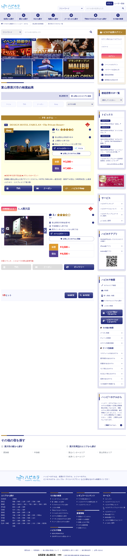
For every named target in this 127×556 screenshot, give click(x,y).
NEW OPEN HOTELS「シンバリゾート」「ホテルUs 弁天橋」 (111, 149)
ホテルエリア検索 (108, 285)
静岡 (23, 508)
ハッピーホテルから (111, 397)
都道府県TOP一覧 (110, 93)
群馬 (45, 500)
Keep (56, 104)
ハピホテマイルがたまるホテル (110, 321)
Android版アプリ (111, 251)
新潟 (13, 503)
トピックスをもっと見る (115, 164)
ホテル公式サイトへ (62, 148)
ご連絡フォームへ (110, 425)
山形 (23, 497)
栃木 (35, 500)
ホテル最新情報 (82, 521)
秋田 (18, 497)
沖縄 (13, 522)
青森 (13, 497)
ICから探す (38, 17)
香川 (13, 516)
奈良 (33, 511)
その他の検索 (118, 17)
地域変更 (70, 295)
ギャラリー (75, 267)
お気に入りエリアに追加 (81, 96)
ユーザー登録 (119, 3)
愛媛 (23, 516)
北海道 (14, 494)
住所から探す (9, 17)
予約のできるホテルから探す (95, 17)
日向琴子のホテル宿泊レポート (60, 532)
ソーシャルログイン (111, 64)
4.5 (57, 130)
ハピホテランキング (111, 203)
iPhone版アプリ (111, 246)
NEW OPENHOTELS (57, 529)
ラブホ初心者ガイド (84, 494)
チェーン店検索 (111, 338)
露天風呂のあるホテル (111, 358)
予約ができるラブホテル (58, 506)
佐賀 (18, 519)
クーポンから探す (71, 17)
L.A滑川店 (24, 208)
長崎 (23, 519)
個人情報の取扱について (51, 546)
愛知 (13, 508)
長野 (23, 503)
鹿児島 (44, 519)
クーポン (40, 104)
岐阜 (18, 508)
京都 (23, 511)
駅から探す (23, 17)
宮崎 (38, 519)
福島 (38, 497)
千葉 (30, 500)
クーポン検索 (111, 333)
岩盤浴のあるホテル (111, 363)
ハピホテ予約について (110, 500)
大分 (33, 519)
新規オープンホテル (84, 512)
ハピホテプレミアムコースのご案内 (111, 215)
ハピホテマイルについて (111, 209)
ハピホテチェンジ (109, 507)
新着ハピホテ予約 (83, 518)
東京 (13, 500)
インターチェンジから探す (59, 494)
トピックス (107, 114)
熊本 (28, 519)
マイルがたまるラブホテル (59, 509)
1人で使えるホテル (111, 368)
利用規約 (36, 546)
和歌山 (39, 511)
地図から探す (53, 17)
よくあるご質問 (111, 220)
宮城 (33, 497)
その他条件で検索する (111, 384)
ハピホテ (74, 188)
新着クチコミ (82, 523)
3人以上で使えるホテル (111, 374)
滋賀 (28, 511)
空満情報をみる (9, 209)
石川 (13, 505)
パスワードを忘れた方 (112, 70)
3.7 (54, 215)
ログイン (112, 56)
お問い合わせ (98, 546)
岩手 (28, 497)
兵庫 (18, 511)
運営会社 (27, 546)
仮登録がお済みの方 (111, 80)
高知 (28, 516)
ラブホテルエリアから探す (111, 301)
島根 (28, 513)
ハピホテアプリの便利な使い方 (87, 497)
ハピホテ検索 (108, 280)
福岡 (13, 519)
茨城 (40, 500)
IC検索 (104, 291)
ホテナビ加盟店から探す (58, 511)
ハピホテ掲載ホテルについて (112, 516)
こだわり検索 (107, 306)
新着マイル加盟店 (83, 515)
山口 (33, 513)
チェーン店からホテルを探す (60, 517)
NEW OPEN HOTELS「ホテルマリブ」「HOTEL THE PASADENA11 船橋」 (111, 139)
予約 (24, 104)
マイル (8, 104)
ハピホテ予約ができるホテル (110, 313)
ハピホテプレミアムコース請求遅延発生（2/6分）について (111, 158)
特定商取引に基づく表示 (70, 546)
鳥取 (23, 513)
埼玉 (25, 500)
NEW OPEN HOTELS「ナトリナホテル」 (111, 129)
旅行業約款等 (86, 546)
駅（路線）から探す (57, 497)
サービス (106, 198)
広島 (18, 513)
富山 (18, 505)
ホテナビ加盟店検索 (111, 343)
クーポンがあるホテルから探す (60, 514)
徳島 (18, 516)
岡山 (13, 513)
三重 (28, 508)
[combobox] (102, 8)
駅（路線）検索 (107, 296)
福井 (23, 505)
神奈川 (19, 500)
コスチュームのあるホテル (111, 353)
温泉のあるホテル (111, 379)
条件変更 (85, 295)
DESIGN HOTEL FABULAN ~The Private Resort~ (37, 124)
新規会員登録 (109, 75)
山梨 (18, 503)
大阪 (13, 511)
